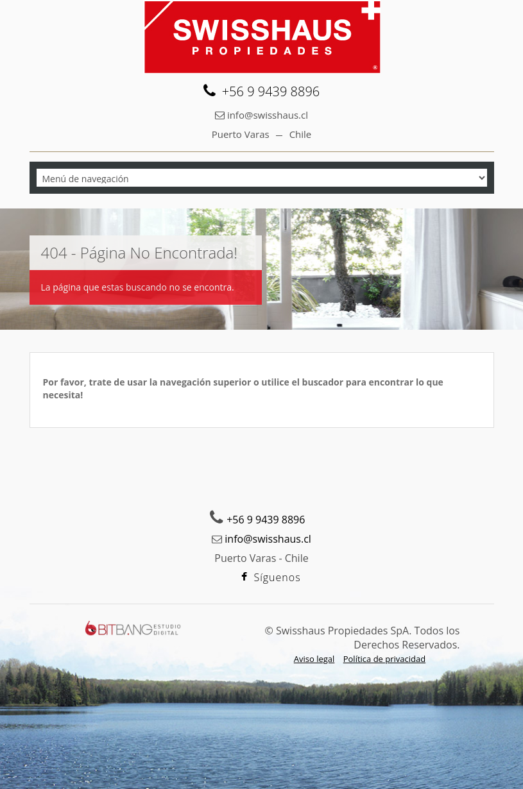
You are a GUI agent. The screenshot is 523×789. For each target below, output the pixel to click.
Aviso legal (314, 659)
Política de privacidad (384, 659)
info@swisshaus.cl (267, 114)
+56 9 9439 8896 (266, 520)
